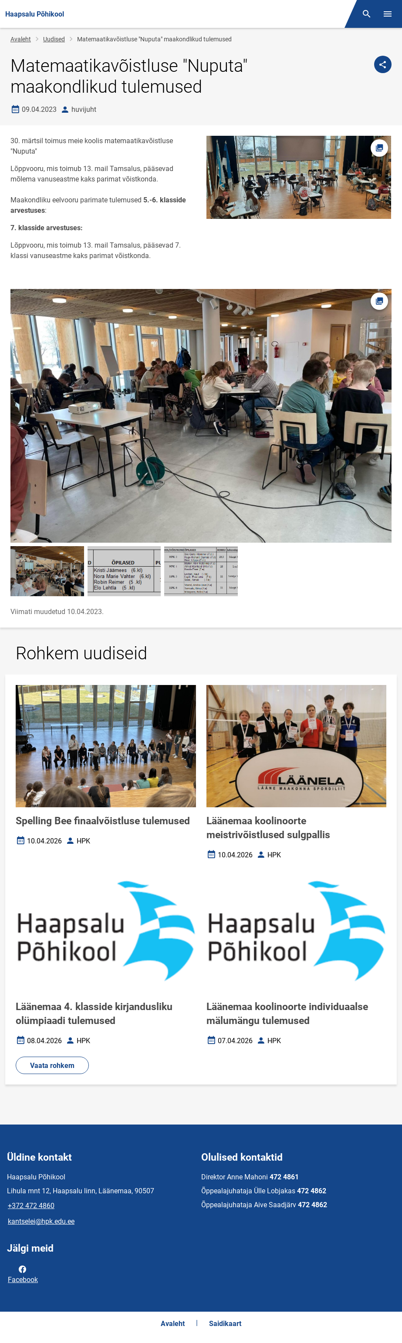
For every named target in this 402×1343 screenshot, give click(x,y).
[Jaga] (383, 64)
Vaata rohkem (52, 1065)
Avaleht (20, 39)
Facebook (23, 1273)
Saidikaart (225, 1323)
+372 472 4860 (31, 1206)
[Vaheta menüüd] (387, 14)
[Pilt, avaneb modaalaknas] (201, 416)
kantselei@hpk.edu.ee (41, 1221)
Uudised (54, 39)
